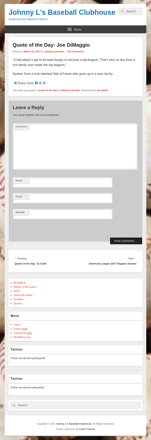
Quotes (18, 303)
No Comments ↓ (77, 51)
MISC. (17, 291)
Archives (18, 299)
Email (19, 196)
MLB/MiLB (19, 282)
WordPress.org (22, 337)
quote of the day (48, 90)
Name (19, 180)
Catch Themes (87, 429)
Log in (17, 324)
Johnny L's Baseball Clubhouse (62, 12)
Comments (23, 333)
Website (20, 212)
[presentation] (40, 228)
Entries (21, 328)
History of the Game (25, 286)
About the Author (23, 295)
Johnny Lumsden (54, 51)
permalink (102, 90)
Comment (21, 126)
